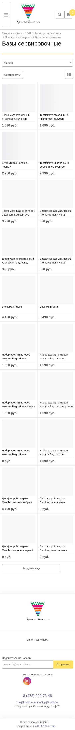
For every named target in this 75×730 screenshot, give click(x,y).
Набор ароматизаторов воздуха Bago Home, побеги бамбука (16, 358)
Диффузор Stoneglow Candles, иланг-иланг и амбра (53, 550)
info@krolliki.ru (24, 702)
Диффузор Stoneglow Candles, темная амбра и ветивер (17, 502)
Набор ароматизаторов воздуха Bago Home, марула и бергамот (16, 454)
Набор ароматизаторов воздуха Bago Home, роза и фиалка (56, 406)
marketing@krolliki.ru (46, 702)
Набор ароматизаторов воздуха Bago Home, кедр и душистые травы (18, 406)
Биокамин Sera (49, 306)
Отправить (63, 664)
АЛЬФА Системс (45, 726)
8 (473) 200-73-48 (37, 696)
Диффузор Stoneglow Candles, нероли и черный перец (18, 550)
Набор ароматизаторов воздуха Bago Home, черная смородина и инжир (56, 358)
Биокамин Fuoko (12, 306)
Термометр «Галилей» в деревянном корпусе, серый (54, 166)
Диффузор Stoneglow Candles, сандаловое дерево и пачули (52, 502)
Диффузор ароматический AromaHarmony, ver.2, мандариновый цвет (56, 262)
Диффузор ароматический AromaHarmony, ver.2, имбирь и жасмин (56, 214)
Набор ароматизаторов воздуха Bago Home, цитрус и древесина (54, 454)
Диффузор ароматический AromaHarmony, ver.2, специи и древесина (18, 262)
